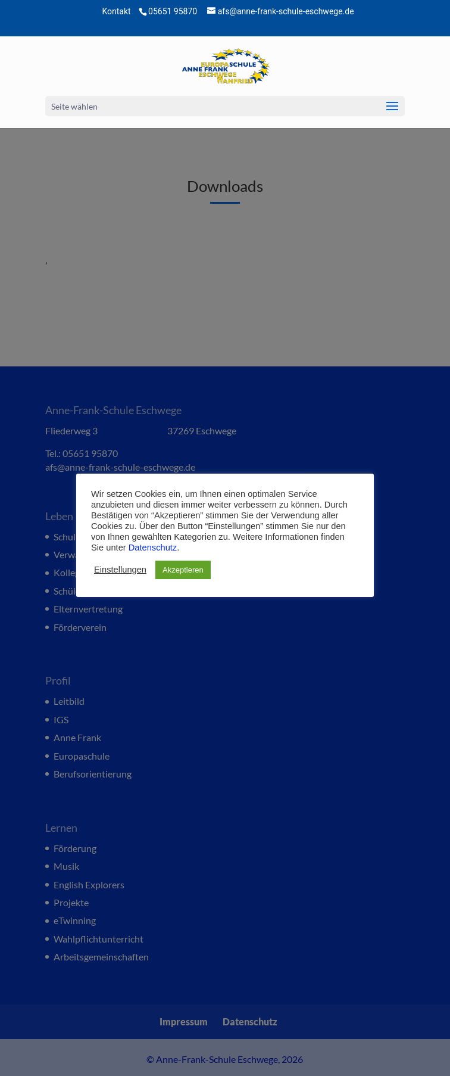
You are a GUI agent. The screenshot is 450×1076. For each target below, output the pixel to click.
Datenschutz (153, 547)
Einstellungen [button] (120, 569)
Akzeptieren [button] (183, 569)
